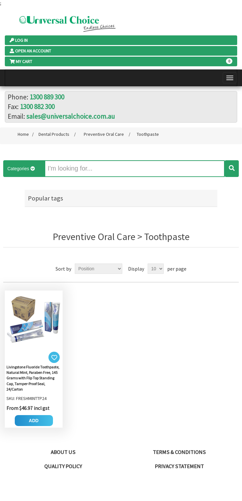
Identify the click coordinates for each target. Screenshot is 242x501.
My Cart (21, 61)
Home (23, 134)
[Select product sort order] (98, 269)
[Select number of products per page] (156, 269)
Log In (19, 40)
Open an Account (30, 51)
